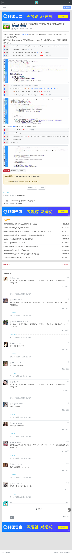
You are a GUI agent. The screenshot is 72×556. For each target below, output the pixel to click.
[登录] (70, 2)
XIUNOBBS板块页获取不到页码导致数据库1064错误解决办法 (24, 235)
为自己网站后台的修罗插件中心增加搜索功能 (18, 239)
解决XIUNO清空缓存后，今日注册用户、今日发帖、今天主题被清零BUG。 (28, 231)
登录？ (40, 509)
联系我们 (56, 553)
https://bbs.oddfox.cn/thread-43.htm (27, 176)
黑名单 (61, 553)
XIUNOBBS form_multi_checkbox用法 (16, 228)
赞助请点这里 (21, 195)
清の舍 (13, 278)
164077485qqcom (17, 321)
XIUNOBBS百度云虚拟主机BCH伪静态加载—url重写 (21, 246)
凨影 (15, 29)
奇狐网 (15, 182)
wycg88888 (15, 404)
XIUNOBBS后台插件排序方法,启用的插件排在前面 (20, 224)
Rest (13, 362)
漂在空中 (14, 464)
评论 (42, 187)
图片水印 (22, 26)
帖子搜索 (67, 7)
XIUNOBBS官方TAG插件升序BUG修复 (16, 250)
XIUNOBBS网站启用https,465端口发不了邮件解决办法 (21, 254)
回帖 (11, 517)
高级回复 (66, 516)
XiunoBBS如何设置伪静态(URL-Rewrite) (17, 257)
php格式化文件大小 (15, 203)
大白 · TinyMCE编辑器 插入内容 (14, 243)
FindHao (14, 300)
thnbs (13, 423)
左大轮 (13, 382)
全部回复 (65, 264)
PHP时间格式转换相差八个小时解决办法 (22, 201)
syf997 (14, 483)
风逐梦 (13, 343)
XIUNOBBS (15, 26)
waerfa (14, 442)
